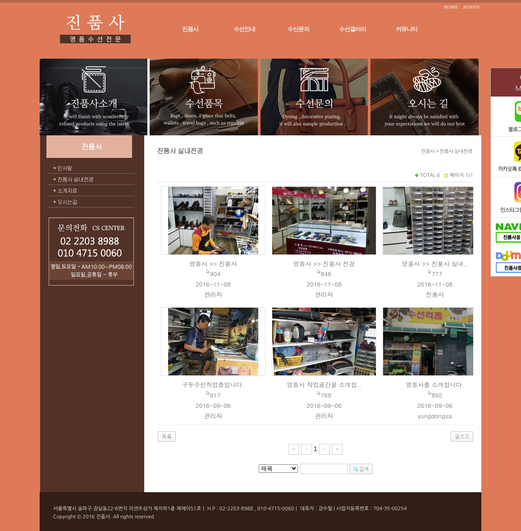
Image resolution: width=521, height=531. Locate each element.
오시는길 (67, 201)
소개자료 (67, 190)
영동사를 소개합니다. (435, 384)
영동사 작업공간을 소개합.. (324, 384)
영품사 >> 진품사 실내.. (435, 263)
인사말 (64, 167)
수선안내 (244, 29)
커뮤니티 (406, 29)
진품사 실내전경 (75, 179)
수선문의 (298, 29)
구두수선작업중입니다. (213, 384)
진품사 (190, 29)
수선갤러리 (352, 29)
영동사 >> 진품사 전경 (324, 263)
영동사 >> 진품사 (213, 263)
